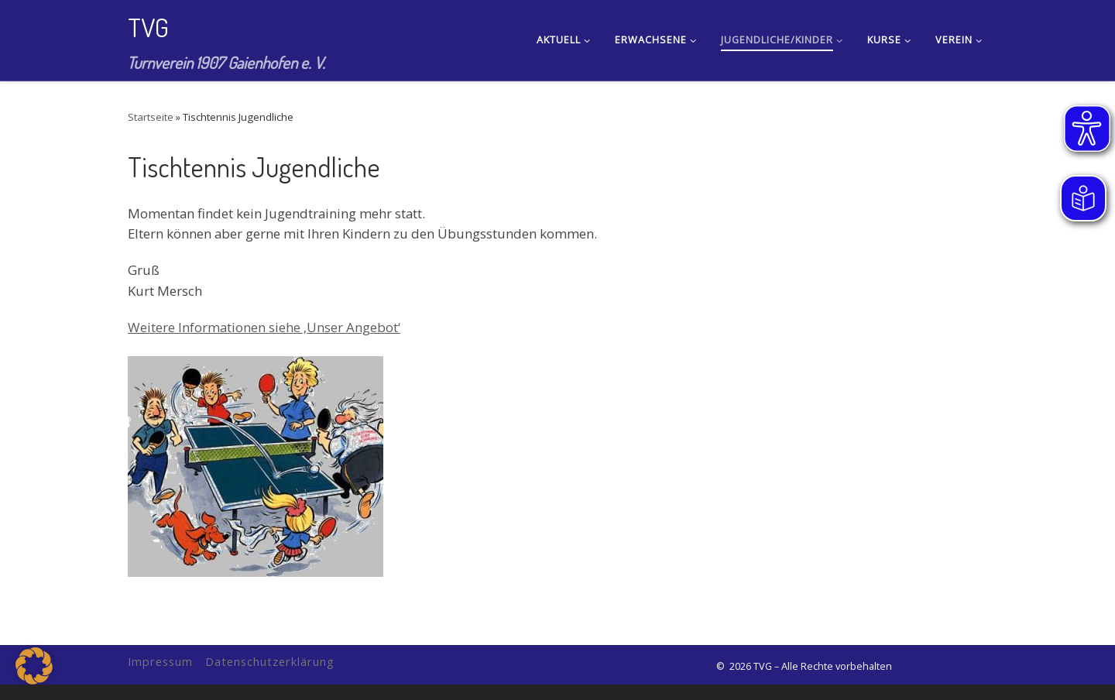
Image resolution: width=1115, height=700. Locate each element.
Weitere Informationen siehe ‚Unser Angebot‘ (264, 327)
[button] (34, 666)
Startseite (150, 117)
